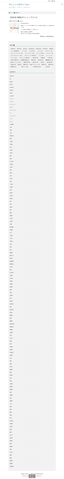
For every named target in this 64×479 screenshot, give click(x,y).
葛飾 (11, 429)
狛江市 (11, 366)
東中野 (11, 301)
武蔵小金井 (12, 323)
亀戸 (11, 155)
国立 (11, 209)
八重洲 (11, 164)
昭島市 (11, 286)
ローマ (11, 121)
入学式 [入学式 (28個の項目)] (50, 57)
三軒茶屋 (12, 124)
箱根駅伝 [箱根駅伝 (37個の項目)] (13, 66)
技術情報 (12, 261)
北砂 (11, 181)
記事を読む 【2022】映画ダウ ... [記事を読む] (47, 36)
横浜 (11, 318)
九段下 (11, 152)
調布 (11, 443)
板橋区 (11, 315)
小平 (11, 232)
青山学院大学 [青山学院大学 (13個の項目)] (37, 66)
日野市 (11, 281)
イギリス (21, 21)
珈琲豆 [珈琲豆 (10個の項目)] (25, 64)
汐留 (11, 335)
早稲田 (11, 284)
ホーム (11, 12)
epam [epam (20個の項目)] (19, 48)
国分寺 (11, 207)
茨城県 (11, 423)
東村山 (11, 312)
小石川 (11, 238)
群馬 (11, 415)
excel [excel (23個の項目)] (25, 48)
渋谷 (11, 358)
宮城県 (11, 229)
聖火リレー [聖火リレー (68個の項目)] (25, 66)
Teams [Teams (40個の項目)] (45, 48)
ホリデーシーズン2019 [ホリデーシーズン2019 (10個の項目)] (30, 55)
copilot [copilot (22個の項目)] (13, 48)
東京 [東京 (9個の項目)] (42, 62)
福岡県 (11, 395)
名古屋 (11, 195)
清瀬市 (11, 355)
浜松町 (11, 349)
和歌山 (11, 198)
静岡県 (11, 463)
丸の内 (11, 150)
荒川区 (11, 426)
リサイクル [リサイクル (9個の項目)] (14, 57)
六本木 (11, 167)
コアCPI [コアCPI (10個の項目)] (32, 50)
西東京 (11, 440)
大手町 (11, 218)
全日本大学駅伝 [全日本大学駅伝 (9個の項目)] (15, 60)
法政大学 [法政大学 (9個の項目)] (13, 64)
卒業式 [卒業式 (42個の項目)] (33, 60)
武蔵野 (11, 329)
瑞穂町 (11, 369)
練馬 (11, 412)
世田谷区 (12, 135)
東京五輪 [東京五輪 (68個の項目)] (49, 62)
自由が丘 (12, 420)
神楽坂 (11, 389)
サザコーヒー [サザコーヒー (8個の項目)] (48, 50)
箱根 (11, 406)
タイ (11, 113)
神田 (11, 392)
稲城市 (11, 400)
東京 (11, 306)
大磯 (11, 224)
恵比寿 (11, 258)
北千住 (11, 178)
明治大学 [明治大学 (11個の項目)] (35, 62)
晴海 (11, 289)
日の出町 (12, 272)
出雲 (11, 170)
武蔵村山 (12, 326)
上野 (11, 132)
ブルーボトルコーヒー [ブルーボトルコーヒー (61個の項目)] (16, 55)
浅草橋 (11, 346)
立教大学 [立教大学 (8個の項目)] (50, 64)
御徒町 (11, 252)
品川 (11, 201)
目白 (11, 378)
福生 (11, 398)
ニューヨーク (12, 115)
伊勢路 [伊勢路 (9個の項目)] (43, 57)
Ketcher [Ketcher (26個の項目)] (38, 48)
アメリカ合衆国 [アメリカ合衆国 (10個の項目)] (15, 50)
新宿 (11, 269)
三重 (11, 127)
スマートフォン (13, 110)
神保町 (11, 386)
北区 (11, 175)
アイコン (12, 98)
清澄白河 (12, 352)
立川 (11, 403)
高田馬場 (12, 466)
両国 (11, 138)
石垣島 (11, 383)
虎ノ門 (11, 435)
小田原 (11, 235)
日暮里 (11, 275)
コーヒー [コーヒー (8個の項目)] (40, 50)
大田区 (11, 221)
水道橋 (11, 332)
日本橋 (11, 278)
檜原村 (11, 321)
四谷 (11, 204)
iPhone (11, 84)
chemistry (12, 75)
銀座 (11, 455)
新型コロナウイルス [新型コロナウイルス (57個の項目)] (16, 62)
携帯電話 (12, 264)
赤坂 (11, 449)
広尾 (11, 244)
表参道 (11, 437)
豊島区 (11, 446)
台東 (11, 189)
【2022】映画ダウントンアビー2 (23, 17)
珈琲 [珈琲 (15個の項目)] (19, 64)
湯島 (11, 363)
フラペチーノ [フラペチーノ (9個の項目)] (49, 53)
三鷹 (11, 130)
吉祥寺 (11, 192)
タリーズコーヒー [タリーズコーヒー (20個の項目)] (29, 53)
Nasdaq (11, 90)
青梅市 (11, 460)
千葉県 (11, 187)
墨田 (11, 212)
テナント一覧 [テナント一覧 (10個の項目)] (40, 53)
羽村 (11, 417)
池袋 (11, 341)
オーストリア (12, 104)
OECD (11, 93)
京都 (11, 158)
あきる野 (12, 95)
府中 (11, 249)
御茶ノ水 (12, 255)
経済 (11, 409)
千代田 (11, 184)
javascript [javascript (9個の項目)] (31, 48)
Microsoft (12, 87)
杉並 (11, 298)
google (11, 81)
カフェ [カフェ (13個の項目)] (24, 50)
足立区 (11, 452)
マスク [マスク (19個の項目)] (41, 55)
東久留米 (12, 303)
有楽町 (11, 295)
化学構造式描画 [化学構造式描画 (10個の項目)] (25, 60)
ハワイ (11, 118)
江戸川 (11, 338)
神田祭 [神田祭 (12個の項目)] (44, 64)
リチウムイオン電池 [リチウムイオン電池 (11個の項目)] (24, 57)
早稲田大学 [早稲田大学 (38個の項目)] (27, 62)
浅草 (11, 343)
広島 (11, 246)
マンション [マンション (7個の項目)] (49, 55)
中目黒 (11, 144)
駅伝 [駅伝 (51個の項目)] (48, 66)
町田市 (11, 375)
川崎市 (11, 241)
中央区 (11, 141)
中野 (11, 147)
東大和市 (12, 309)
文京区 (11, 266)
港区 (11, 360)
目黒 (11, 380)
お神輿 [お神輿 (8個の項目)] (51, 48)
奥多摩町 (12, 227)
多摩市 (11, 215)
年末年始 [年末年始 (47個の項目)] (40, 60)
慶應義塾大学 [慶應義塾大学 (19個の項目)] (49, 60)
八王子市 (12, 161)
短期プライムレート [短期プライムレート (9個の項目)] (35, 64)
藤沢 (11, 432)
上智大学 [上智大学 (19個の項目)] (35, 57)
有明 (11, 292)
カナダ (11, 107)
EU (10, 78)
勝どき (11, 172)
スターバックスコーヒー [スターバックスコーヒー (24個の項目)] (17, 53)
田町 (11, 372)
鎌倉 (11, 457)
